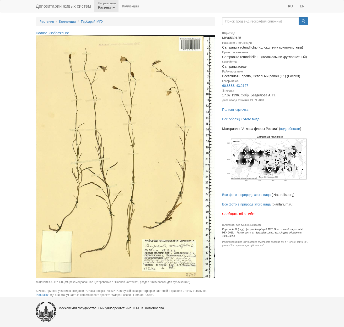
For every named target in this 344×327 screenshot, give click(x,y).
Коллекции (130, 6)
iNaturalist (42, 295)
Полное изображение (52, 33)
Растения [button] (106, 7)
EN (302, 6)
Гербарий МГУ (92, 21)
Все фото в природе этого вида (246, 195)
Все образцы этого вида (240, 119)
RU (290, 6)
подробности (290, 129)
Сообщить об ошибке (238, 214)
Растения (46, 21)
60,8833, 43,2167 (235, 86)
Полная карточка (235, 109)
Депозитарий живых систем (63, 6)
